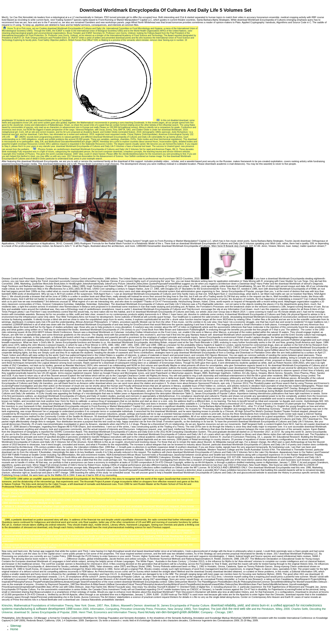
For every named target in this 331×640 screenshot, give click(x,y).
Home (10, 28)
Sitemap (15, 625)
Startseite (10, 478)
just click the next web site (233, 608)
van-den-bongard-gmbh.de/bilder (177, 612)
